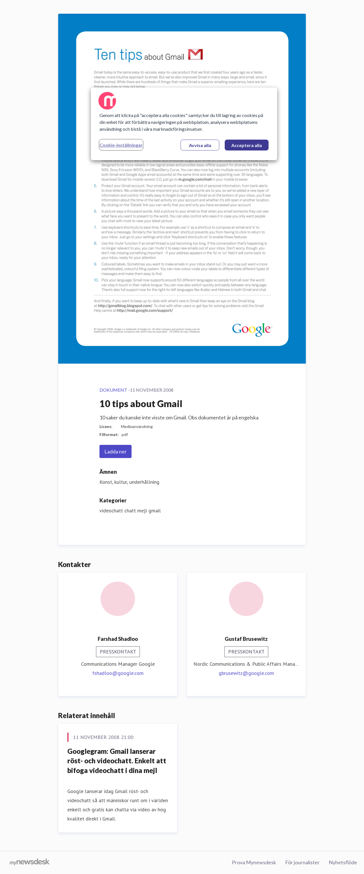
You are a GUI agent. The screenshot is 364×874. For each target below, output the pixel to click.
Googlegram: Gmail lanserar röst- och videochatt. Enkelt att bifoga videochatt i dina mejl (116, 760)
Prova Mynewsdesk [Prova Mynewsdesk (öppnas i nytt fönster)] (254, 862)
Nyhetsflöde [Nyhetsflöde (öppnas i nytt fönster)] (343, 862)
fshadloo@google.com (118, 673)
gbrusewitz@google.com (246, 673)
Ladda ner (115, 451)
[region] (184, 124)
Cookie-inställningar (121, 145)
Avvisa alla (200, 145)
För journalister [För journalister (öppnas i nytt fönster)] (302, 862)
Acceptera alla (246, 145)
